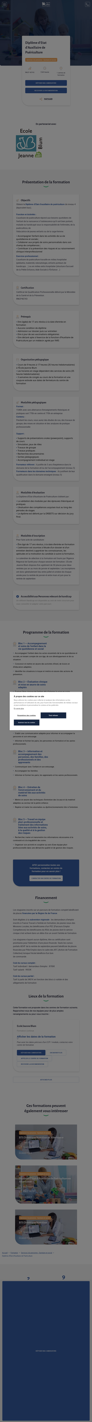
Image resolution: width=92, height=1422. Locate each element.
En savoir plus (19, 708)
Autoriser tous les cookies (26, 722)
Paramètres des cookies (26, 715)
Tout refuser (53, 715)
